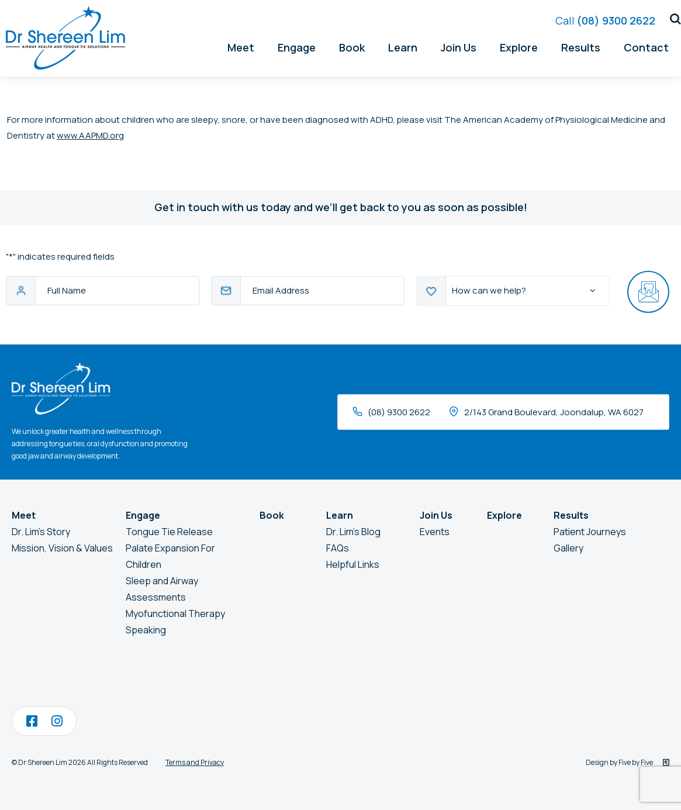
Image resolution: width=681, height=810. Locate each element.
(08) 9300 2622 (605, 18)
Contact (646, 45)
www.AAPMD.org (90, 135)
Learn (402, 45)
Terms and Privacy (194, 762)
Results (580, 45)
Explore (519, 45)
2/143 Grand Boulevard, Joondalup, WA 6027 (554, 412)
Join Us (458, 45)
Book (352, 45)
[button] (671, 17)
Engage (297, 45)
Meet (240, 45)
